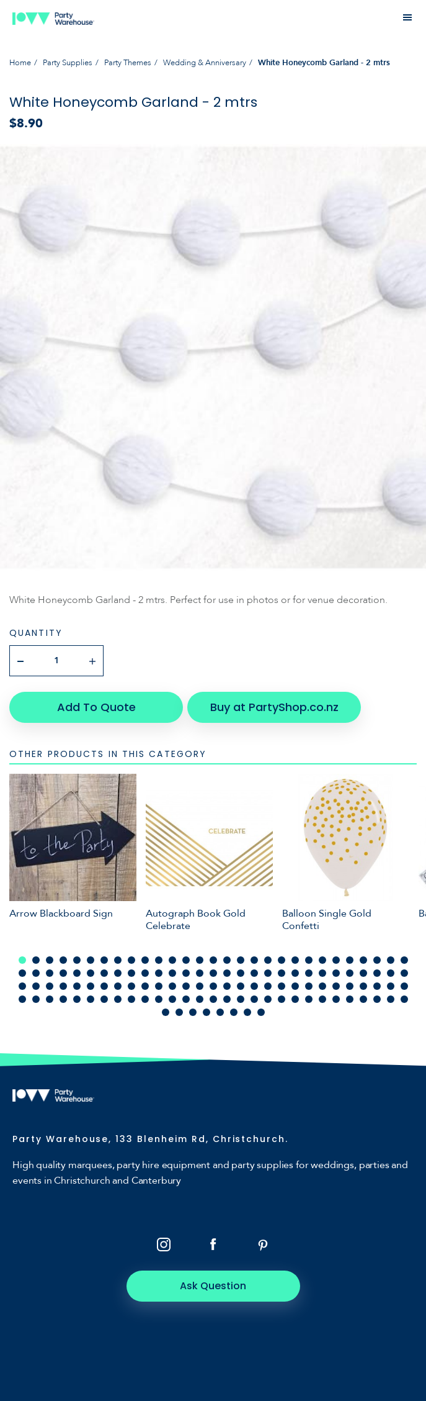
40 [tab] (158, 973)
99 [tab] (172, 999)
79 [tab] (295, 986)
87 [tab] (404, 986)
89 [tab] (36, 999)
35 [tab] (90, 973)
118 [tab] (179, 1012)
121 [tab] (220, 1012)
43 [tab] (199, 973)
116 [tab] (404, 999)
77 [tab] (268, 986)
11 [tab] (158, 960)
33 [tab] (63, 973)
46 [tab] (240, 973)
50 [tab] (295, 973)
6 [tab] (90, 960)
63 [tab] (77, 986)
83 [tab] (349, 986)
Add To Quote (96, 707)
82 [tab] (336, 986)
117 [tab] (165, 1012)
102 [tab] (213, 999)
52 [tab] (322, 973)
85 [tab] (377, 986)
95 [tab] (118, 999)
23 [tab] (322, 960)
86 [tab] (390, 986)
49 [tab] (281, 973)
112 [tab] (349, 999)
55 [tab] (363, 973)
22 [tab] (309, 960)
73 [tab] (213, 986)
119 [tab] (193, 1012)
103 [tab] (227, 999)
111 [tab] (336, 999)
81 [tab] (322, 986)
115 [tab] (390, 999)
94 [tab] (104, 999)
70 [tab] (172, 986)
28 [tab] (390, 960)
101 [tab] (199, 999)
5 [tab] (77, 960)
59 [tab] (22, 986)
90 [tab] (49, 999)
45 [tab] (227, 973)
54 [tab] (349, 973)
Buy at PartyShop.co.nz (274, 707)
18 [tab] (254, 960)
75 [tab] (240, 986)
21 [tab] (295, 960)
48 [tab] (268, 973)
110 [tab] (322, 999)
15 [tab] (213, 960)
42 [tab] (186, 973)
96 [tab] (131, 999)
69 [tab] (158, 986)
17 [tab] (240, 960)
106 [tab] (268, 999)
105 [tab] (254, 999)
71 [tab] (186, 986)
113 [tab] (363, 999)
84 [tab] (363, 986)
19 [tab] (268, 960)
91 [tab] (63, 999)
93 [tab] (90, 999)
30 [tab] (22, 973)
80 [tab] (309, 986)
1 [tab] (22, 960)
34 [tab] (77, 973)
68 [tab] (145, 986)
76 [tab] (254, 986)
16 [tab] (227, 960)
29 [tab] (404, 960)
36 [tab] (104, 973)
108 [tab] (295, 999)
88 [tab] (22, 999)
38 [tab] (131, 973)
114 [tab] (377, 999)
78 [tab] (281, 986)
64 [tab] (90, 986)
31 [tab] (36, 973)
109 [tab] (309, 999)
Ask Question (213, 1286)
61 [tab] (49, 986)
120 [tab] (206, 1012)
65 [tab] (104, 986)
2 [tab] (36, 960)
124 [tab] (261, 1012)
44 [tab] (213, 973)
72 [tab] (199, 986)
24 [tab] (336, 960)
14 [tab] (199, 960)
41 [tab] (172, 973)
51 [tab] (309, 973)
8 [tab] (118, 960)
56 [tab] (377, 973)
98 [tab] (158, 999)
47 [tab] (254, 973)
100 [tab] (186, 999)
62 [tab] (63, 986)
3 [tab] (49, 960)
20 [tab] (281, 960)
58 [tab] (404, 973)
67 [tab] (131, 986)
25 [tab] (349, 960)
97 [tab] (145, 999)
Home (20, 62)
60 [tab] (36, 986)
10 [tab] (145, 960)
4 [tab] (63, 960)
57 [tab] (390, 973)
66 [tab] (118, 986)
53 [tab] (336, 973)
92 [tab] (77, 999)
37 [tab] (118, 973)
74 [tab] (227, 986)
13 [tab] (186, 960)
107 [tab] (281, 999)
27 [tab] (377, 960)
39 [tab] (145, 973)
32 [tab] (49, 973)
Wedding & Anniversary (204, 62)
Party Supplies (67, 62)
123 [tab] (247, 1012)
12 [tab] (172, 960)
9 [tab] (131, 960)
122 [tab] (233, 1012)
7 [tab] (104, 960)
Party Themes (127, 62)
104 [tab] (240, 999)
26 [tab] (363, 960)
